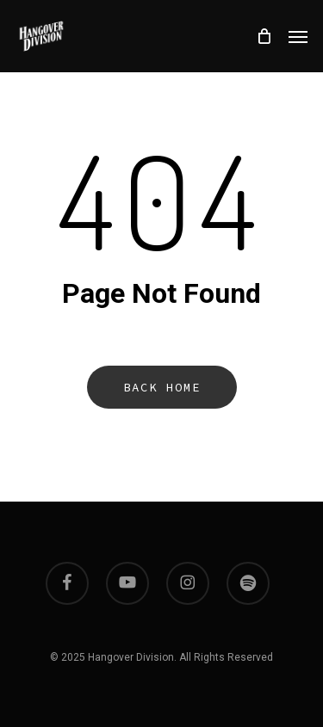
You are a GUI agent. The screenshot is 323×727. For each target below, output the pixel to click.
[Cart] (263, 36)
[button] (298, 36)
